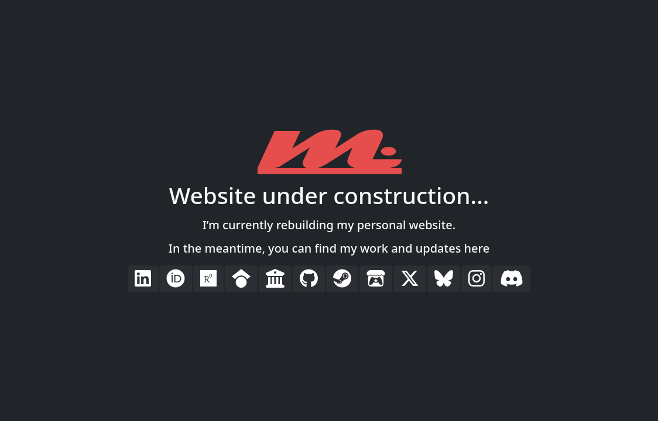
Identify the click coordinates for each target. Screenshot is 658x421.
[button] (143, 279)
